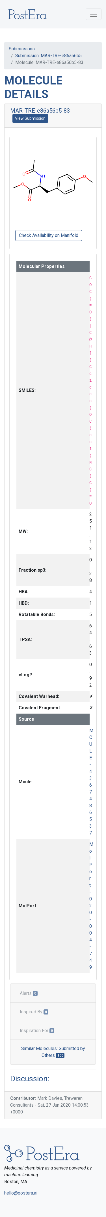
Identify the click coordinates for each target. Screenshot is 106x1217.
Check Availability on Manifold (48, 235)
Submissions (22, 48)
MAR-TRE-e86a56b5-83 (40, 110)
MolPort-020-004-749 (91, 906)
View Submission (30, 118)
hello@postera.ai (20, 1193)
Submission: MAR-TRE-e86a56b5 (48, 55)
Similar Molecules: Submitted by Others (53, 1052)
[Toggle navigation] (93, 14)
